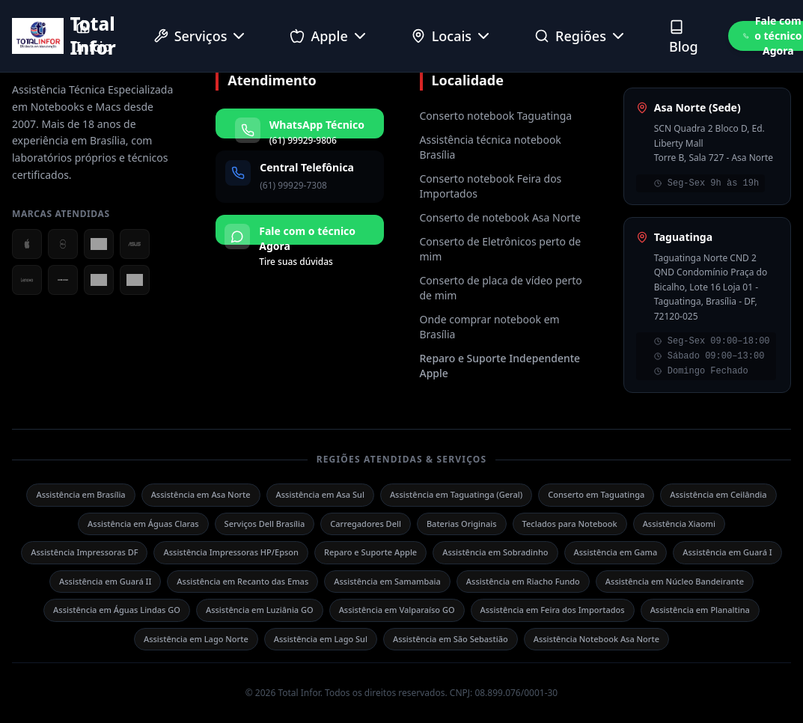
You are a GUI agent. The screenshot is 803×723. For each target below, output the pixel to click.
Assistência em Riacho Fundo (523, 581)
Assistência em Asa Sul (320, 494)
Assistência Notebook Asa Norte (596, 638)
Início (93, 37)
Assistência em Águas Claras (143, 523)
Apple (329, 36)
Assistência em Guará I (727, 552)
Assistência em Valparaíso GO (397, 609)
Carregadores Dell (365, 523)
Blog (683, 37)
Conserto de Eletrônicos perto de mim (500, 248)
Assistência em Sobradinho (495, 552)
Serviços (200, 36)
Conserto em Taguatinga (596, 494)
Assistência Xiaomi (679, 523)
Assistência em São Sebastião (450, 638)
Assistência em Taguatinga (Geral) (456, 494)
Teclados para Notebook (569, 523)
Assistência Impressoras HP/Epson (230, 552)
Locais (451, 36)
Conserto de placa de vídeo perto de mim (501, 287)
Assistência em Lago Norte (196, 638)
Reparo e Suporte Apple (370, 552)
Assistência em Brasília (80, 494)
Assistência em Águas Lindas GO (116, 609)
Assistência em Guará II (105, 581)
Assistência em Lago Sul (320, 638)
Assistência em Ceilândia (718, 494)
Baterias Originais (462, 523)
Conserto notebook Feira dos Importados (491, 186)
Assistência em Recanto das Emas (242, 581)
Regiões (580, 36)
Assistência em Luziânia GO (260, 609)
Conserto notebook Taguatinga (496, 116)
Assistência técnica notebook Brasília (490, 147)
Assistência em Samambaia (387, 581)
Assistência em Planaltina (700, 609)
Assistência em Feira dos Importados (552, 609)
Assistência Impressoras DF (84, 552)
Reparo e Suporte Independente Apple (500, 365)
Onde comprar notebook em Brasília (490, 326)
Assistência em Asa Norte (201, 494)
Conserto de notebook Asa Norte (500, 217)
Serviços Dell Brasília (265, 523)
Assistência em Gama (616, 552)
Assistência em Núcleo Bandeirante (674, 581)
